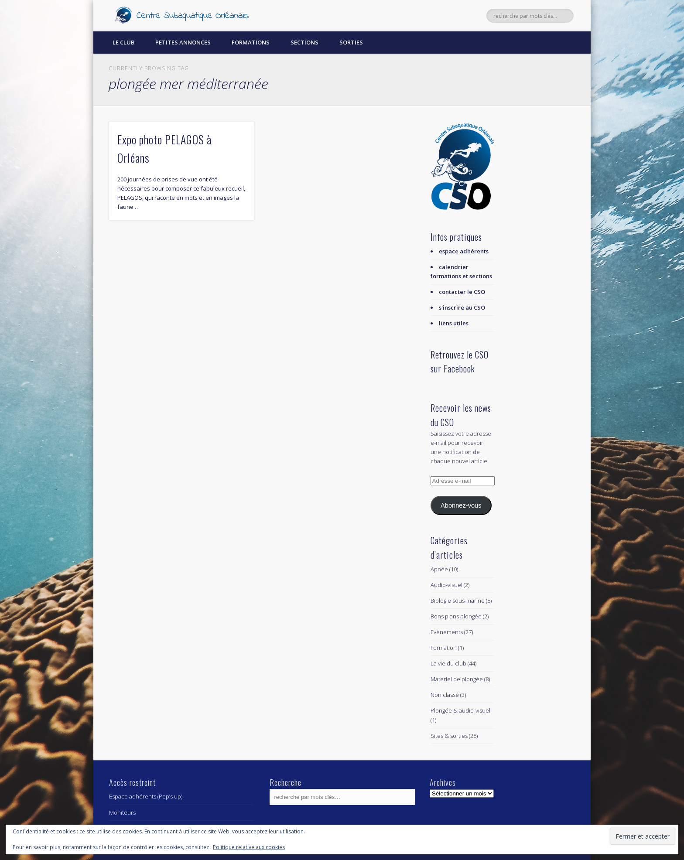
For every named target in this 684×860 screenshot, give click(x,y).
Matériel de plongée (457, 679)
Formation (444, 648)
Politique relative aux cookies (249, 847)
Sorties (351, 42)
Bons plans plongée (456, 616)
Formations (251, 42)
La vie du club (448, 663)
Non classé (445, 695)
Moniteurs (122, 812)
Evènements (447, 632)
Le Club (123, 42)
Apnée (439, 569)
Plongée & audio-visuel (460, 710)
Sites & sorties (449, 736)
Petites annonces (183, 42)
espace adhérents (464, 251)
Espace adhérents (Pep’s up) (145, 796)
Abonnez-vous (461, 505)
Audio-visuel (446, 585)
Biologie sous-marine (458, 600)
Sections (304, 42)
